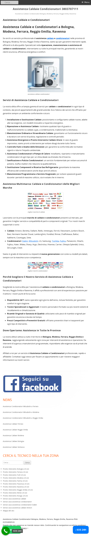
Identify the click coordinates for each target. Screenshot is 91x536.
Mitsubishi (33, 241)
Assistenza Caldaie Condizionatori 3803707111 (45, 9)
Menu (87, 2)
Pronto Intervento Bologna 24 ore (16, 469)
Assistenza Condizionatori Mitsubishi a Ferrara (20, 406)
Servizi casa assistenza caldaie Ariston (17, 508)
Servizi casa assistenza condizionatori (17, 502)
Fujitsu (63, 241)
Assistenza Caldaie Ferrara (13, 424)
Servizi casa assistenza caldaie (14, 499)
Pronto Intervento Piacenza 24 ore (16, 484)
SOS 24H (80, 529)
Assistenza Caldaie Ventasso (14, 447)
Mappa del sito (8, 511)
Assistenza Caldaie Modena (13, 435)
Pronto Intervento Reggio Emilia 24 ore (18, 490)
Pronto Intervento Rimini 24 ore (15, 493)
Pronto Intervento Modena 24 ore (16, 478)
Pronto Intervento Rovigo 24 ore (15, 496)
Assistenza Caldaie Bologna (13, 441)
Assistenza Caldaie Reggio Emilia (15, 430)
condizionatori (63, 38)
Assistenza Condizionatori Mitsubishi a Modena (21, 412)
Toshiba (55, 241)
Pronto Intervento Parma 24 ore (15, 481)
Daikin (25, 241)
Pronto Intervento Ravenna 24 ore (16, 487)
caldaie (50, 38)
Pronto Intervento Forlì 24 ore (14, 475)
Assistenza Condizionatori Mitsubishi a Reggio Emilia (23, 418)
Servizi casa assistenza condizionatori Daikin (20, 505)
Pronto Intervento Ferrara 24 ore (15, 472)
